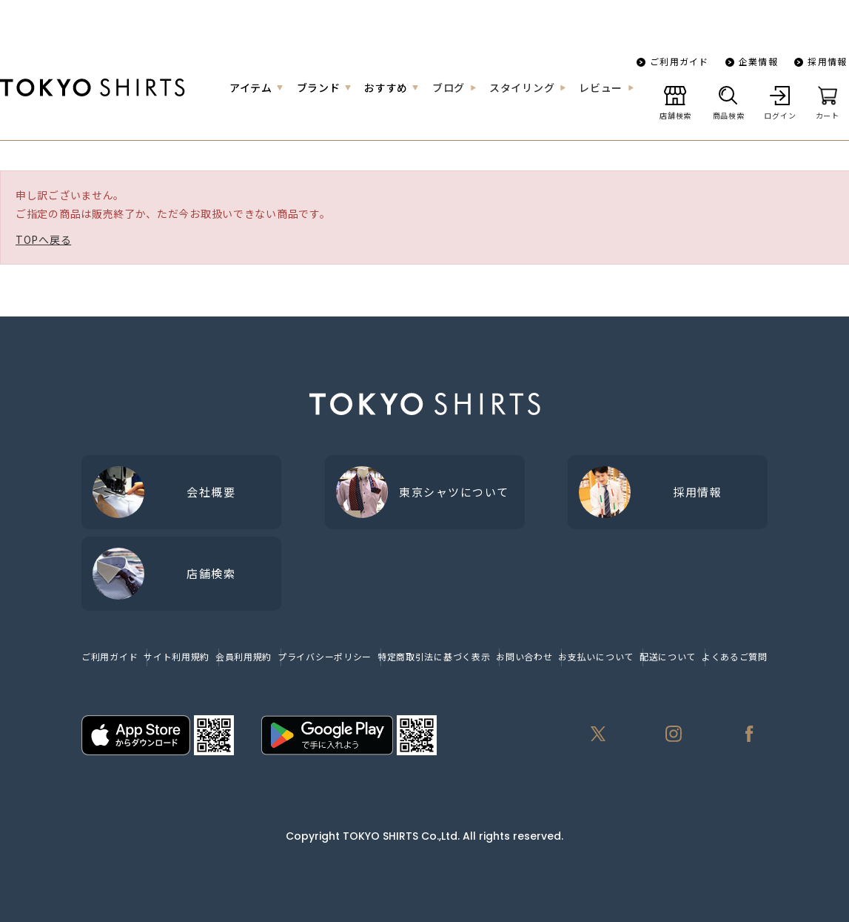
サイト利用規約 (176, 656)
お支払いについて (596, 656)
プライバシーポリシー (325, 656)
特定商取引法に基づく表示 (433, 656)
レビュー (601, 87)
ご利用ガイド (679, 61)
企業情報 (758, 61)
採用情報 (827, 61)
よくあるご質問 (735, 656)
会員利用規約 (243, 656)
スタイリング (521, 87)
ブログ (448, 87)
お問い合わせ (524, 656)
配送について (668, 656)
